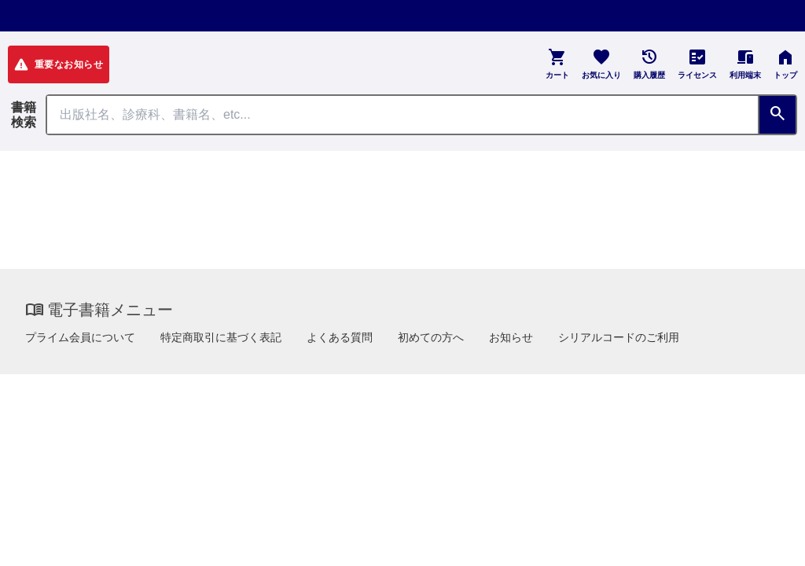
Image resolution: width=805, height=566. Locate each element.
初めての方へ (431, 337)
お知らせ (511, 337)
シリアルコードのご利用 (618, 337)
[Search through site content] (402, 114)
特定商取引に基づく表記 (220, 337)
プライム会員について (80, 337)
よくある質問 (340, 337)
